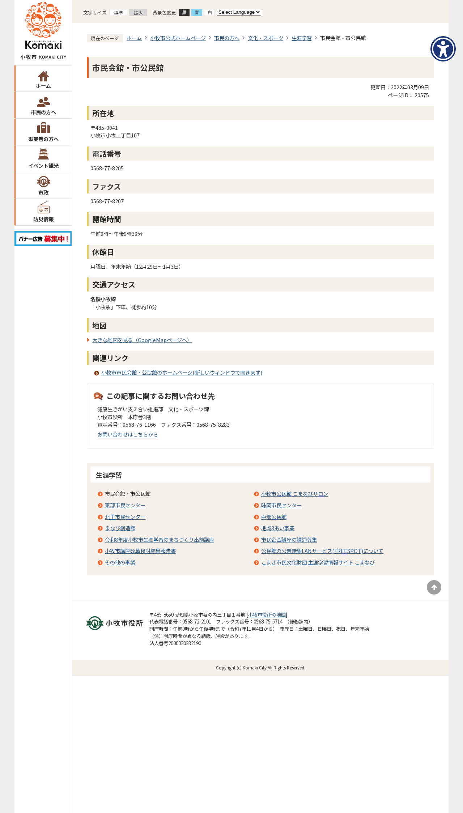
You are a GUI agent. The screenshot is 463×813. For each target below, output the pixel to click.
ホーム (43, 85)
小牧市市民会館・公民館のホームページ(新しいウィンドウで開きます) (181, 372)
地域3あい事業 (277, 528)
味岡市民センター (281, 505)
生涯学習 (302, 38)
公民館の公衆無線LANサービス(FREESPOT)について (322, 550)
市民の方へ (43, 112)
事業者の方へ (43, 138)
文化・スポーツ (265, 38)
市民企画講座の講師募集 (289, 539)
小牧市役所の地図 (267, 614)
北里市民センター (125, 516)
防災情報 (43, 219)
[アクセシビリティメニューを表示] (443, 48)
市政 (43, 192)
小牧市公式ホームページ (178, 38)
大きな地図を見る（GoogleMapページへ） (142, 340)
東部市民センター (125, 505)
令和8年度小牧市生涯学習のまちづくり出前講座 (159, 539)
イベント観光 (43, 165)
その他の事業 (120, 562)
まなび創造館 (120, 528)
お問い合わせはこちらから (127, 434)
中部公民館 (273, 516)
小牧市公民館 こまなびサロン (294, 493)
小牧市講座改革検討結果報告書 (140, 550)
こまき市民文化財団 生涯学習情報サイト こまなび (318, 562)
